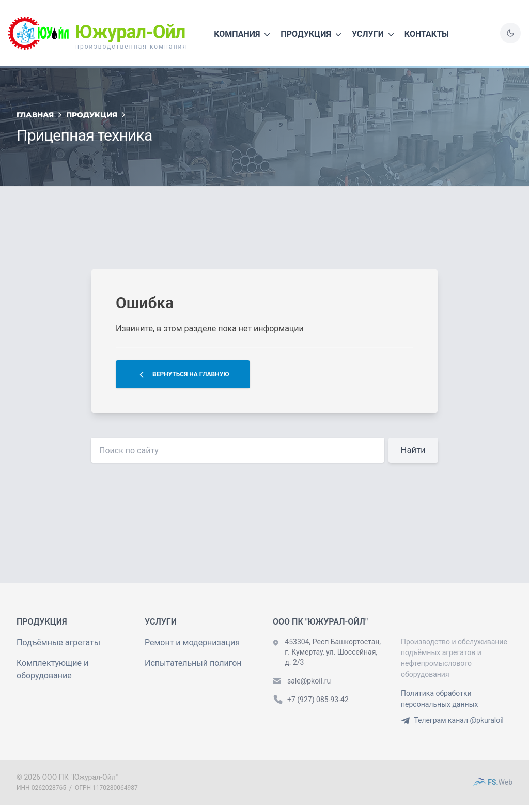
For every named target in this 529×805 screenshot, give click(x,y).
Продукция (312, 34)
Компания (243, 34)
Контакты (426, 34)
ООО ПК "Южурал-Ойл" (80, 777)
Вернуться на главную (182, 375)
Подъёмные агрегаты (58, 642)
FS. (492, 782)
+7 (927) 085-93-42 (318, 699)
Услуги (374, 34)
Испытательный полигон (193, 663)
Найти (413, 450)
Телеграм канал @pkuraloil (452, 720)
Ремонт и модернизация (192, 642)
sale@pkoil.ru (309, 681)
